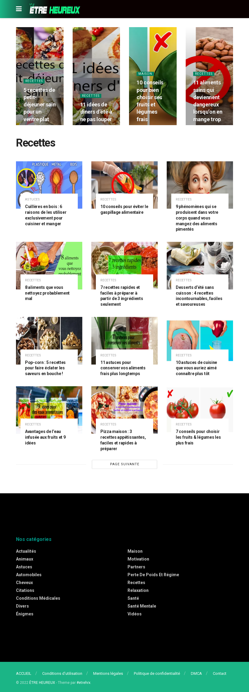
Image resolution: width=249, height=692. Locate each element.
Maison (145, 74)
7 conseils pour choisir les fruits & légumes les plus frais (198, 437)
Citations (25, 590)
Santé (133, 598)
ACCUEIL (23, 673)
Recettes (34, 82)
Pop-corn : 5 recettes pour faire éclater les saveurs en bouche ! (45, 368)
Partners (136, 566)
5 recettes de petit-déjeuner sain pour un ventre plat (39, 105)
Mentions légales (108, 673)
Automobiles (29, 574)
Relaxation (138, 590)
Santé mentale (142, 606)
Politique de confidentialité (157, 673)
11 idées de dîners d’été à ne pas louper (96, 112)
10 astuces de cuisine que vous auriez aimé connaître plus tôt (196, 368)
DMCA (196, 673)
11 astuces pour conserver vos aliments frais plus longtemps (123, 368)
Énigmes (24, 613)
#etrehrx (83, 683)
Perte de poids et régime (153, 574)
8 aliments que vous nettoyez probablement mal (47, 293)
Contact (219, 673)
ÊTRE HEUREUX (42, 683)
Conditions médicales (38, 598)
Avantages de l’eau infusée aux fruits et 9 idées (45, 437)
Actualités (26, 551)
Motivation (138, 559)
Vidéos (135, 613)
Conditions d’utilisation (62, 673)
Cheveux (24, 582)
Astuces (32, 199)
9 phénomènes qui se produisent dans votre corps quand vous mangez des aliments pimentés (197, 218)
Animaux (24, 559)
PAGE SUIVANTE (124, 464)
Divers (22, 606)
